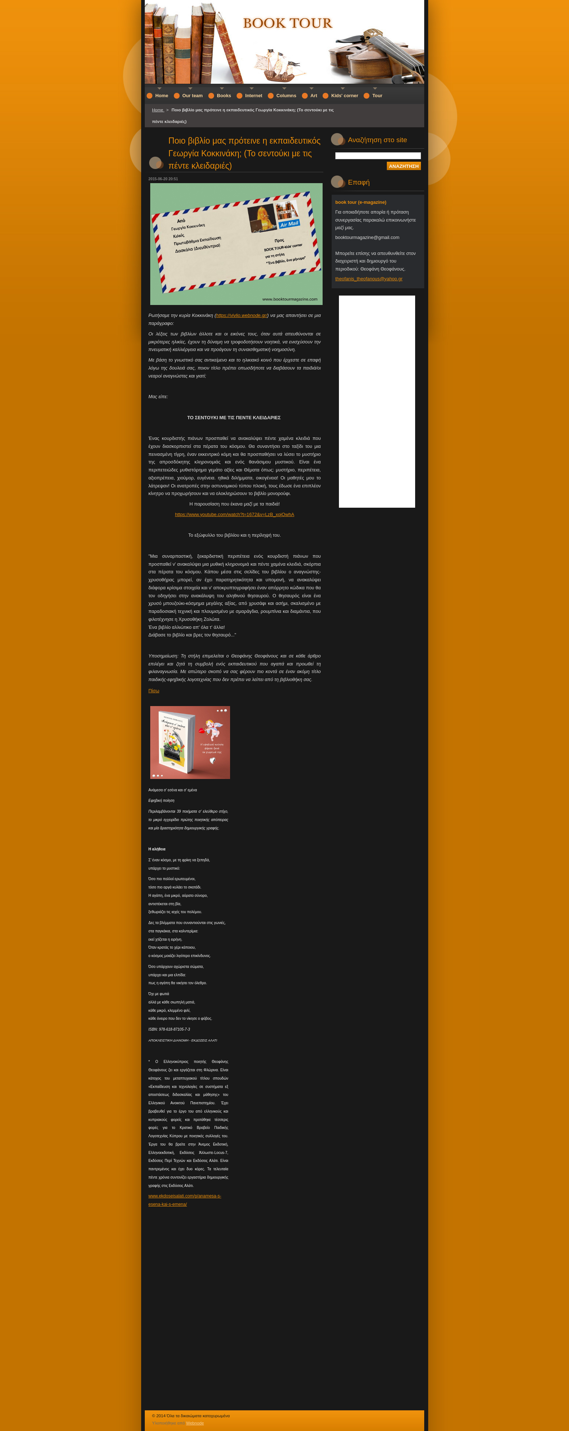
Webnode (195, 1423)
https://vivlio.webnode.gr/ (241, 315)
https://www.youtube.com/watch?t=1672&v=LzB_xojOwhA (234, 514)
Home (158, 110)
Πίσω (153, 690)
